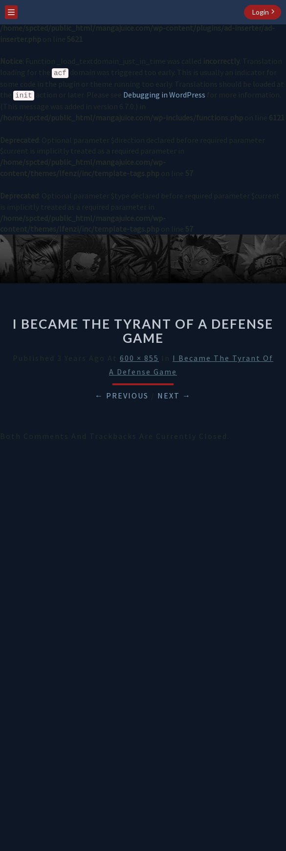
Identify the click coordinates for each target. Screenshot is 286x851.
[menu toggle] (11, 12)
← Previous (122, 395)
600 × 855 (139, 358)
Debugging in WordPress (164, 94)
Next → (174, 395)
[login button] (262, 12)
